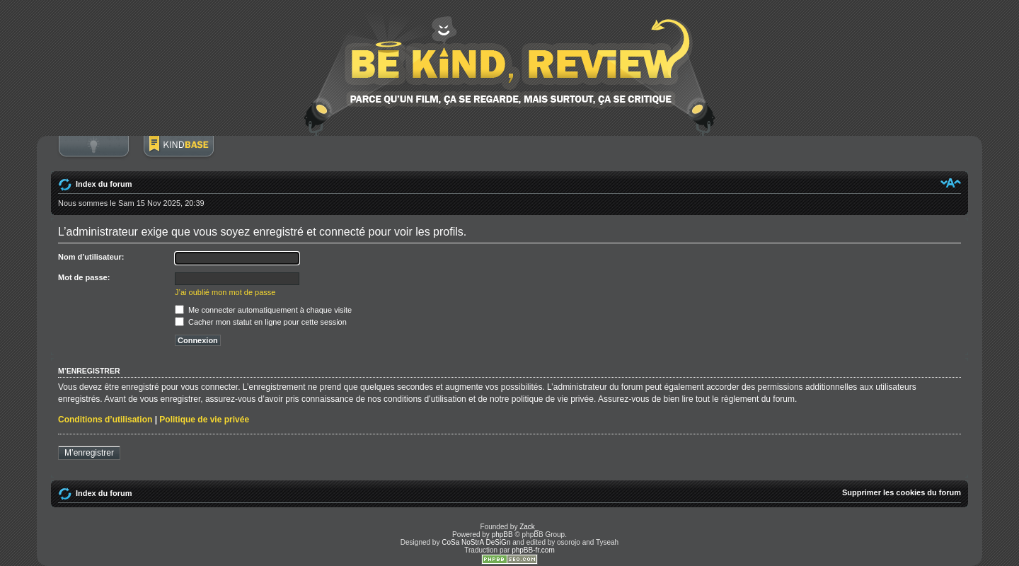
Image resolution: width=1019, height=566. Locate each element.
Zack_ (529, 527)
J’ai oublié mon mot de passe (225, 292)
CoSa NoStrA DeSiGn (476, 542)
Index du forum (104, 184)
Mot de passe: (84, 277)
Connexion (93, 153)
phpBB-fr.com (533, 550)
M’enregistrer (89, 453)
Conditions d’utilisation (105, 419)
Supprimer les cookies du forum (901, 492)
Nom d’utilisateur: (91, 257)
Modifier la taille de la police (950, 182)
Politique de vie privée (204, 419)
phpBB (502, 534)
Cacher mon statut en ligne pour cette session (261, 322)
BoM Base (178, 153)
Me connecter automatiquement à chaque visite (263, 310)
